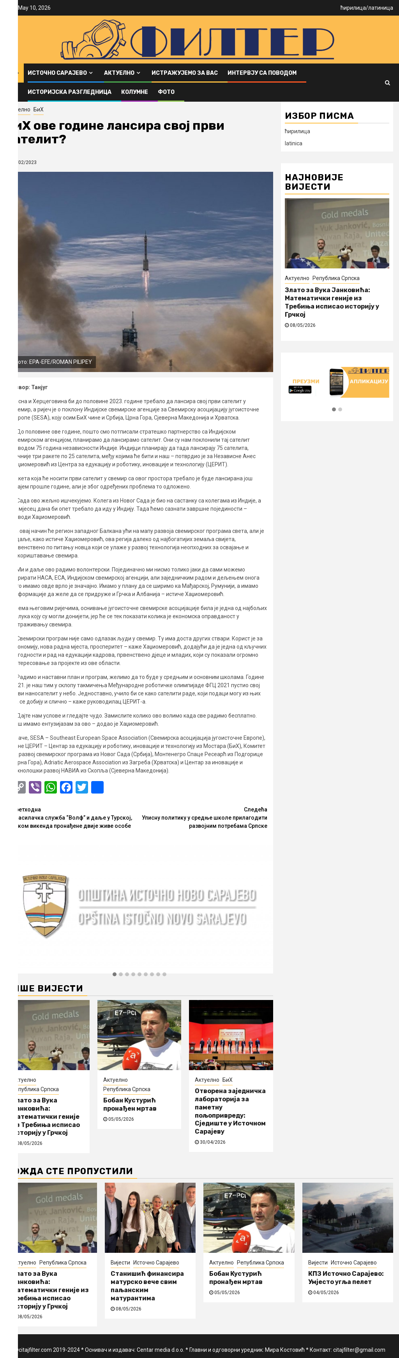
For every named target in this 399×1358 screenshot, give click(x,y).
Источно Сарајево (57, 73)
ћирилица (353, 8)
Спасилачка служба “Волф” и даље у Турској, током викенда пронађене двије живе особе (75, 817)
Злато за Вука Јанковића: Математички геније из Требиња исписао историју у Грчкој (46, 1116)
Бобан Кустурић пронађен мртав (130, 1104)
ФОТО (166, 92)
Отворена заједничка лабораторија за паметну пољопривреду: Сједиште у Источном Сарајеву (230, 1111)
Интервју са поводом (262, 73)
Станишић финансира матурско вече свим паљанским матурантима (147, 1286)
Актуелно (119, 73)
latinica (293, 143)
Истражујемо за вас (185, 73)
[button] (114, 974)
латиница (380, 8)
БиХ (39, 109)
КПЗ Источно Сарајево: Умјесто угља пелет (346, 1278)
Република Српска (35, 1089)
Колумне (134, 92)
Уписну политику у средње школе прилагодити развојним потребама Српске (203, 817)
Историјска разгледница (69, 92)
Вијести (120, 1262)
